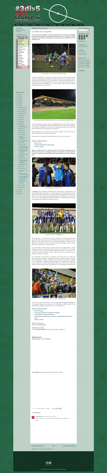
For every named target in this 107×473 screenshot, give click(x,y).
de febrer (21, 185)
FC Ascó (53, 136)
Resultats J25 (82, 61)
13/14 (70, 25)
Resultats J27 (21, 182)
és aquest (62, 305)
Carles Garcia (83, 52)
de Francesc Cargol (55, 316)
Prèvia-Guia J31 (21, 130)
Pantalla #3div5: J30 (22, 140)
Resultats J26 (82, 60)
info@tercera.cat (82, 41)
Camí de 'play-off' (22, 134)
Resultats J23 (82, 65)
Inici (53, 446)
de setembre (21, 113)
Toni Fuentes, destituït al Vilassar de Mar (23, 147)
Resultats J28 (21, 166)
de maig (20, 121)
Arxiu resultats (52, 25)
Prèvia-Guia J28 (21, 168)
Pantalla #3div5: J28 (22, 164)
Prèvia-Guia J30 (21, 144)
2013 (18, 189)
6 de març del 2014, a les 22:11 (50, 416)
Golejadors (34, 25)
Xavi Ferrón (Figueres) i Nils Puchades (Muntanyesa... (23, 177)
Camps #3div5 (42, 25)
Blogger (64, 469)
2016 (18, 102)
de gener (21, 187)
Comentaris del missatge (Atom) (46, 449)
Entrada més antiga (69, 446)
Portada (18, 25)
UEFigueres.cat (59, 234)
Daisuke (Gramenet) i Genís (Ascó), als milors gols (23, 151)
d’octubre (21, 111)
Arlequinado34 (38, 416)
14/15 (65, 25)
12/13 (75, 25)
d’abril (20, 123)
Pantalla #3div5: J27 (22, 180)
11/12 (81, 25)
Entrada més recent (38, 446)
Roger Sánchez (41, 408)
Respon (37, 420)
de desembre (22, 107)
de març (20, 125)
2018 (18, 98)
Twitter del (48, 136)
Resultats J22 (82, 67)
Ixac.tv (42, 304)
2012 (18, 191)
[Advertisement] (20, 80)
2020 (18, 94)
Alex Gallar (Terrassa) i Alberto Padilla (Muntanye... (23, 161)
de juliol (20, 117)
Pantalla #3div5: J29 (22, 154)
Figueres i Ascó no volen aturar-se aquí (23, 174)
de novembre (22, 109)
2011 (18, 193)
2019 (18, 96)
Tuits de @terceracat (83, 46)
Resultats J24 (82, 63)
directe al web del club (65, 136)
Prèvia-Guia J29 (21, 158)
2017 (18, 100)
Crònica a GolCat (39, 146)
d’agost (20, 115)
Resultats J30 (21, 142)
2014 (18, 105)
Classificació (26, 25)
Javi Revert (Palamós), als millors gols (22, 137)
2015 (18, 103)
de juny (20, 119)
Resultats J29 (21, 156)
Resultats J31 (21, 128)
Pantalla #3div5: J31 (22, 126)
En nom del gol (21, 132)
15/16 (59, 25)
